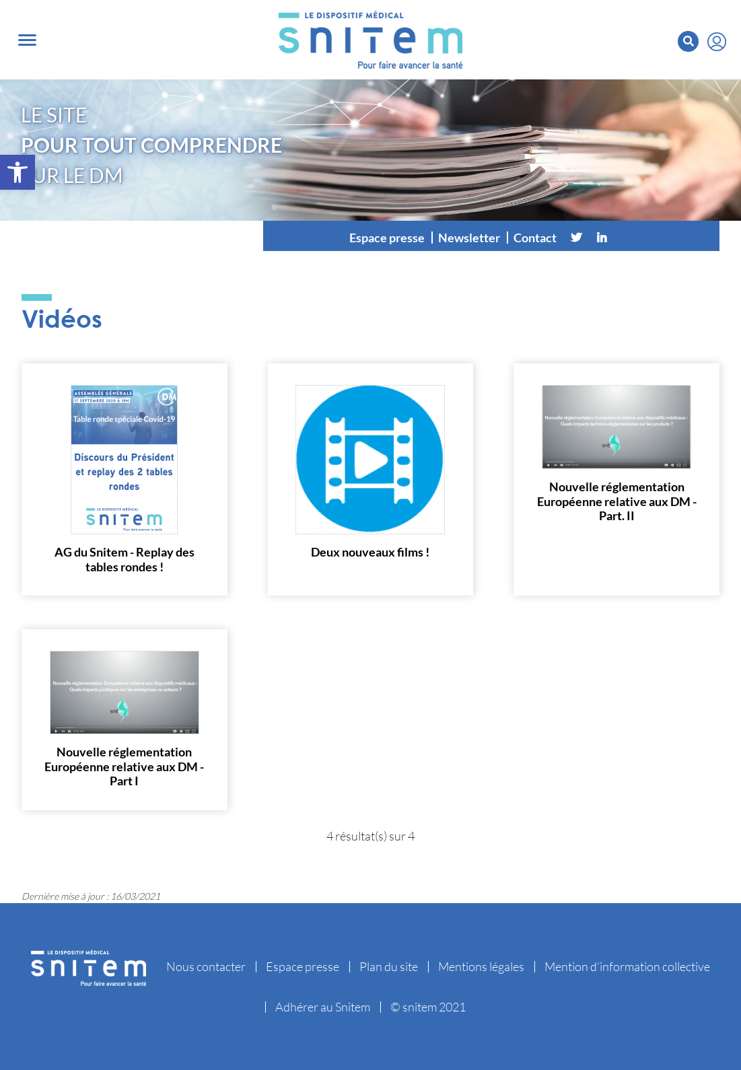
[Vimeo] (627, 237)
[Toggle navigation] (27, 40)
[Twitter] (576, 237)
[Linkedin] (601, 237)
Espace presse (387, 237)
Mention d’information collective (627, 966)
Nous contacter (206, 966)
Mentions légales (481, 966)
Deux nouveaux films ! (370, 551)
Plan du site (388, 966)
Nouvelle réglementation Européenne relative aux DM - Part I (124, 766)
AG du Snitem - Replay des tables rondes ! (125, 559)
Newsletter (469, 237)
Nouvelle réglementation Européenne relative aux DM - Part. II (617, 501)
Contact (535, 237)
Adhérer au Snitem (322, 1006)
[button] (17, 172)
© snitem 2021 (428, 1006)
